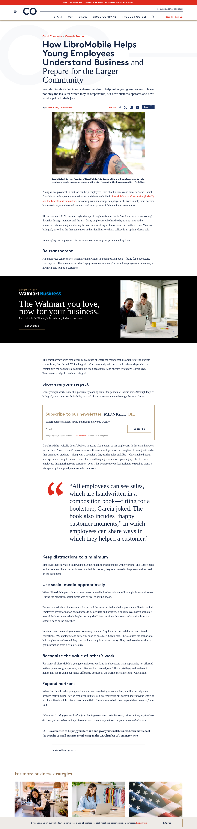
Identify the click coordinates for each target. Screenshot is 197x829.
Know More (141, 822)
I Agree (167, 822)
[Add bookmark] (148, 106)
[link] (153, 17)
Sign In (169, 17)
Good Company (105, 17)
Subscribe (139, 428)
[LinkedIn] (131, 106)
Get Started (32, 325)
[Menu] (16, 11)
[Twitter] (125, 106)
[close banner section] (191, 2)
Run (71, 17)
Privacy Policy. (81, 435)
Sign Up (179, 17)
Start (58, 17)
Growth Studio (74, 35)
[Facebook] (120, 106)
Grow (83, 17)
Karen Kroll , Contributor (59, 107)
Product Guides (134, 17)
